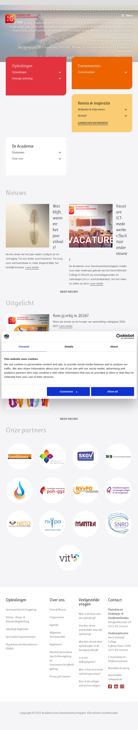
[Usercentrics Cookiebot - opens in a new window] (119, 336)
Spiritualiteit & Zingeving (21, 618)
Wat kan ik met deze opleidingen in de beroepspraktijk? (90, 654)
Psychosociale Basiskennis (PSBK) (21, 655)
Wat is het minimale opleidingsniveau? (91, 680)
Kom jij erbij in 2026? (71, 315)
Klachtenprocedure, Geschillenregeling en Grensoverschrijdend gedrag (62, 669)
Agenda (54, 633)
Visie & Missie (58, 618)
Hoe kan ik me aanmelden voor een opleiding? (90, 638)
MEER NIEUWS (69, 418)
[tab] (36, 72)
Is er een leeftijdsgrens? (87, 668)
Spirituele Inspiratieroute (21, 645)
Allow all (112, 391)
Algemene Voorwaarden (57, 643)
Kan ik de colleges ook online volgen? (89, 692)
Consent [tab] (24, 346)
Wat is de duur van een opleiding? (90, 624)
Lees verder (32, 267)
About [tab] (114, 346)
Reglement (56, 652)
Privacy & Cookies (60, 684)
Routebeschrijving (118, 676)
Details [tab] (69, 346)
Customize (68, 391)
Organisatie (57, 625)
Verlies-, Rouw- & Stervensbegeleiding (17, 627)
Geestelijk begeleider (17, 637)
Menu (127, 15)
